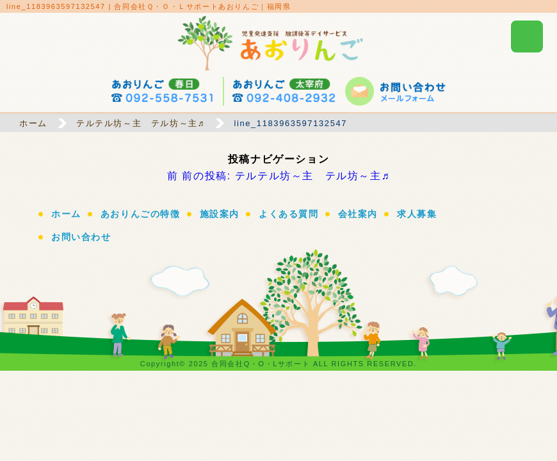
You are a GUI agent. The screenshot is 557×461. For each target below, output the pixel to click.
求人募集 (417, 214)
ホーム (66, 214)
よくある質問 (289, 214)
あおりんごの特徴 (141, 214)
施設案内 (219, 214)
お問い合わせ (81, 237)
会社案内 (358, 214)
